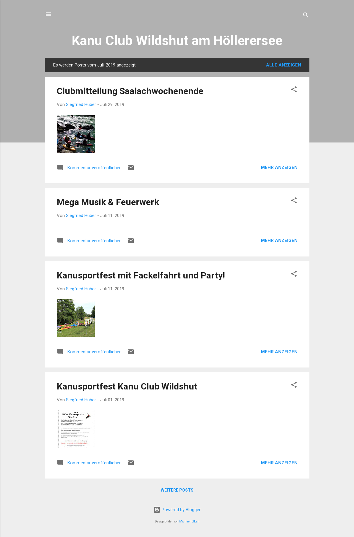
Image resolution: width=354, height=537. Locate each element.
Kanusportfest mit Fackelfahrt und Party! (141, 275)
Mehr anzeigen (279, 167)
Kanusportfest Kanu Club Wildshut (127, 386)
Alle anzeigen (283, 65)
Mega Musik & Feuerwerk (108, 202)
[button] (294, 90)
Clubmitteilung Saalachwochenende (130, 91)
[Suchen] (305, 16)
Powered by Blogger (177, 509)
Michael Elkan (189, 521)
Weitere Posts (177, 490)
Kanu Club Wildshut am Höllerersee (177, 40)
